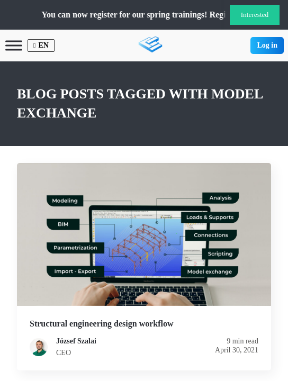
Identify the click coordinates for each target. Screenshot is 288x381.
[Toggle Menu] (13, 45)
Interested (255, 15)
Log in (267, 45)
